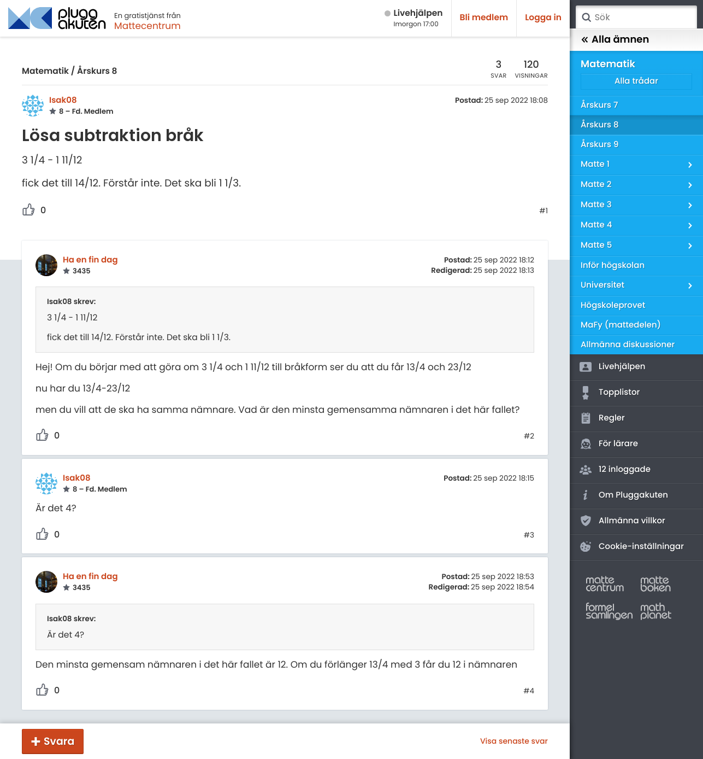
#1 (543, 211)
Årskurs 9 (599, 144)
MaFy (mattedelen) (621, 325)
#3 (529, 535)
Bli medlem (484, 18)
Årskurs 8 (97, 71)
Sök (586, 17)
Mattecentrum (147, 26)
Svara (59, 741)
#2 (529, 436)
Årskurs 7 (599, 105)
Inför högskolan (613, 265)
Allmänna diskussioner (628, 345)
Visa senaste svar (514, 741)
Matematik (45, 71)
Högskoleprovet (613, 305)
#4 (528, 691)
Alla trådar (636, 81)
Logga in (543, 18)
